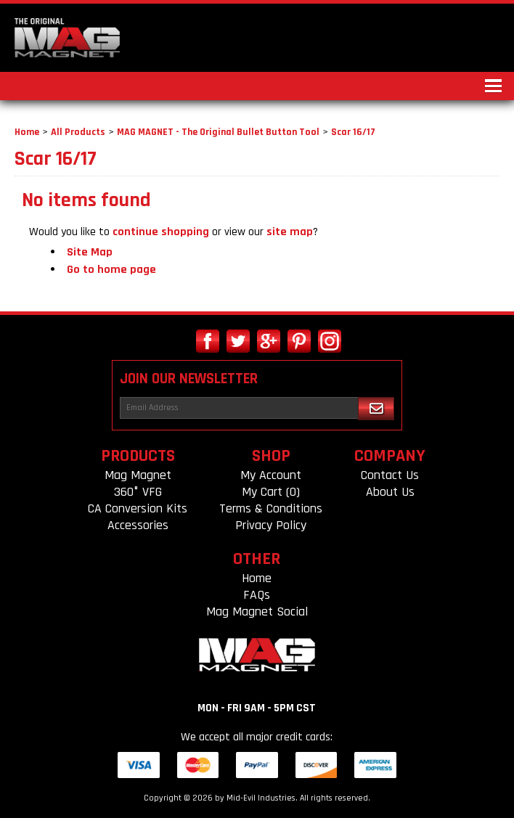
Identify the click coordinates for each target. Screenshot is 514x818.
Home (27, 132)
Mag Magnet (138, 475)
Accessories (137, 525)
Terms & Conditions (270, 508)
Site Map (90, 252)
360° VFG (138, 491)
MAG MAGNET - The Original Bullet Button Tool (218, 132)
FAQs (256, 594)
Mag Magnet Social (257, 611)
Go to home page (111, 269)
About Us (390, 491)
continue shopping (161, 232)
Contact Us (390, 475)
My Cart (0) (271, 491)
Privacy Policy (270, 525)
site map (289, 232)
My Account (270, 475)
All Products (78, 132)
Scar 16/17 (353, 132)
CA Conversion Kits (137, 508)
